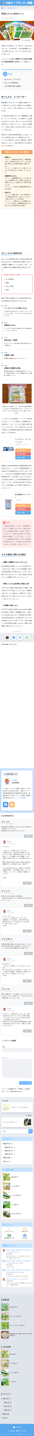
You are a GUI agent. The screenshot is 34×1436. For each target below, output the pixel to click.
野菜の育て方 (9, 1144)
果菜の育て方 (10, 1154)
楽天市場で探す (21, 454)
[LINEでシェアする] (26, 637)
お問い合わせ (21, 1431)
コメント (6, 1057)
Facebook (5, 808)
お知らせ (7, 1162)
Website (12, 808)
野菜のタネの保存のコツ (12, 1279)
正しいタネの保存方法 (11, 83)
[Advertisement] (17, 228)
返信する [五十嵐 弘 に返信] (28, 953)
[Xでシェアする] (7, 637)
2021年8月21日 (10, 912)
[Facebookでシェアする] (13, 637)
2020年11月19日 (10, 941)
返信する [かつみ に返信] (28, 1003)
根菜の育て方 (10, 1151)
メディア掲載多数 (20, 798)
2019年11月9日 (9, 991)
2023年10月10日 (10, 823)
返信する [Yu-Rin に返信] (27, 883)
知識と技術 (13, 644)
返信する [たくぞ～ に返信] (28, 905)
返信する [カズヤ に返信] (28, 836)
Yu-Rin (9, 841)
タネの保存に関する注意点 (13, 86)
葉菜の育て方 (10, 1147)
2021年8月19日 (9, 893)
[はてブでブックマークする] (20, 637)
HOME (17, 1427)
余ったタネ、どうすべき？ (13, 79)
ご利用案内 (11, 1431)
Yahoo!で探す (21, 457)
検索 (30, 1131)
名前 (3, 1047)
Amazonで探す (21, 450)
